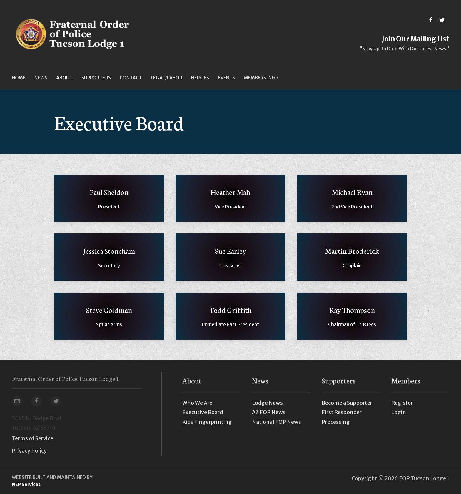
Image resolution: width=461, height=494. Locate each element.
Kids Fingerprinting (207, 424)
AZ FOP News (268, 415)
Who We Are (197, 405)
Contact (131, 78)
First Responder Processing (342, 420)
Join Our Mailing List (415, 39)
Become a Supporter (347, 405)
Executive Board (202, 415)
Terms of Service (32, 438)
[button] (40, 78)
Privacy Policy (29, 450)
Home (19, 78)
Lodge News (267, 405)
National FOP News (276, 424)
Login (398, 415)
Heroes (200, 78)
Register (402, 405)
